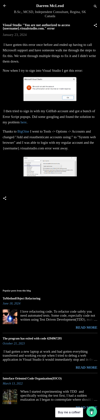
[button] (95, 25)
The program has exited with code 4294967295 (32, 338)
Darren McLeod (50, 6)
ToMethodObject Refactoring (21, 298)
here (23, 122)
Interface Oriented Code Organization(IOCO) (32, 378)
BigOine (23, 131)
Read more (86, 327)
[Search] (95, 7)
